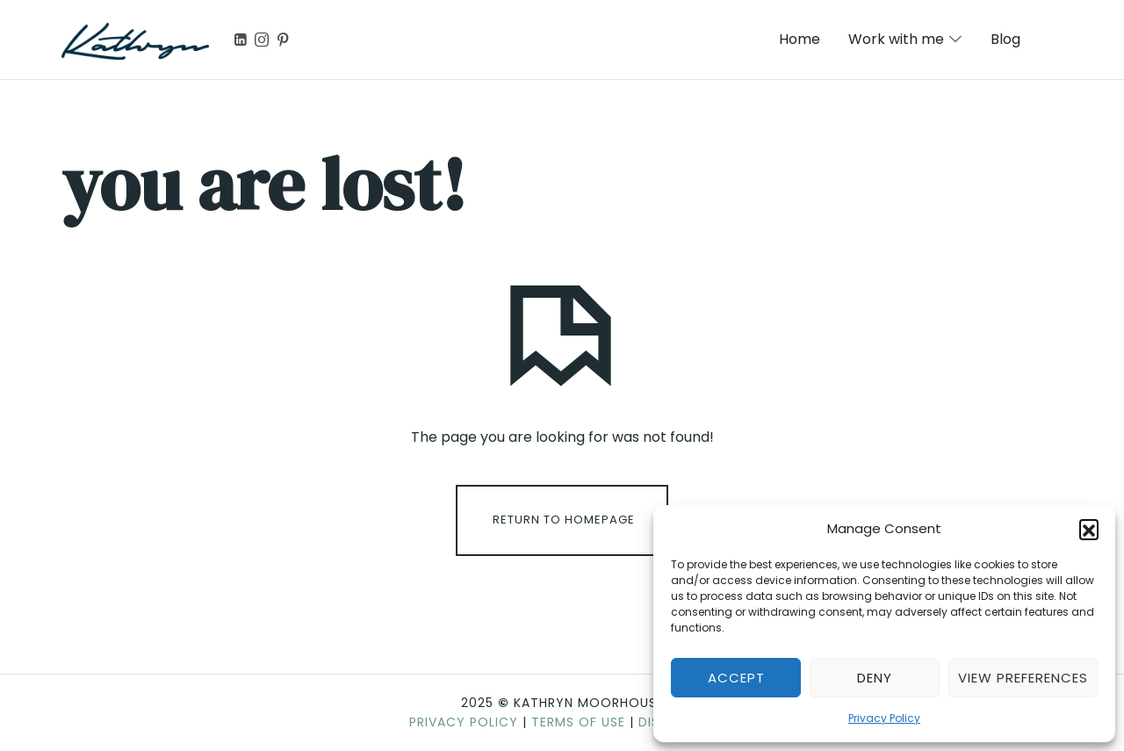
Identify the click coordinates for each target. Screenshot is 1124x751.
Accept (736, 677)
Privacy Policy (884, 718)
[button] (1089, 529)
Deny (874, 677)
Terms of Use (578, 722)
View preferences (1023, 677)
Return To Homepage (564, 519)
